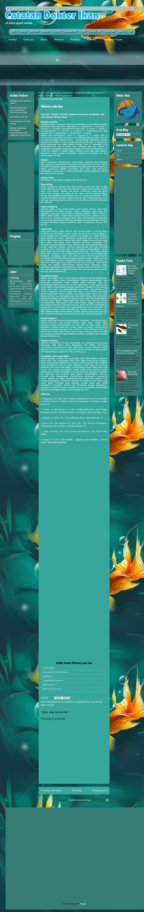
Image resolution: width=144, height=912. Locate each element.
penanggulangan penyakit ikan (59, 93)
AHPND (12, 289)
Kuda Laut (28, 39)
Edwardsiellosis (26, 284)
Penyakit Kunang (48, 668)
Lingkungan (110, 31)
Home (10, 8)
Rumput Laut (95, 31)
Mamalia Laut (70, 31)
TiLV (23, 301)
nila (16, 301)
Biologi (44, 39)
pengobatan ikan (82, 93)
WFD (30, 299)
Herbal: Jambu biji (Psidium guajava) (55, 672)
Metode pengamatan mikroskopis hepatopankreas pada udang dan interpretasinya (20, 131)
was (118, 155)
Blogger (83, 904)
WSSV (12, 301)
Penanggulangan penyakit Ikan (53, 680)
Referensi (59, 39)
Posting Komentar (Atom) (80, 800)
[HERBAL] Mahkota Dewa (52, 689)
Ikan (13, 31)
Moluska (46, 31)
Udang (22, 31)
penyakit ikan (98, 93)
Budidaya (75, 39)
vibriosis (49, 95)
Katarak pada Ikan (49, 685)
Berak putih (20, 289)
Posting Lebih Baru (51, 790)
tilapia (29, 304)
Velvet (12, 284)
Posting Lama (99, 790)
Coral (83, 31)
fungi (30, 286)
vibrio (41, 95)
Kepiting (13, 39)
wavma (119, 160)
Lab (130, 31)
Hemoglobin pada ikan (19, 117)
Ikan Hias (34, 31)
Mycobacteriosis (16, 281)
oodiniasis (23, 304)
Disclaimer (20, 8)
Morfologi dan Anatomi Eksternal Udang (133, 269)
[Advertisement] (72, 65)
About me (63, 8)
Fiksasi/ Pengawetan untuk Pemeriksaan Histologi (126, 352)
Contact (34, 8)
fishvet (119, 151)
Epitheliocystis (47, 676)
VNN (26, 301)
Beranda (77, 790)
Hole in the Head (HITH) (132, 373)
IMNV (30, 281)
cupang (24, 286)
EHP (26, 289)
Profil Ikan (92, 39)
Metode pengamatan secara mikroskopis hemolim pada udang (18, 110)
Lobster (57, 31)
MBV (19, 301)
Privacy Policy (49, 8)
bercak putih (15, 286)
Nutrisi (122, 31)
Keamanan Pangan (113, 39)
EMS (30, 289)
